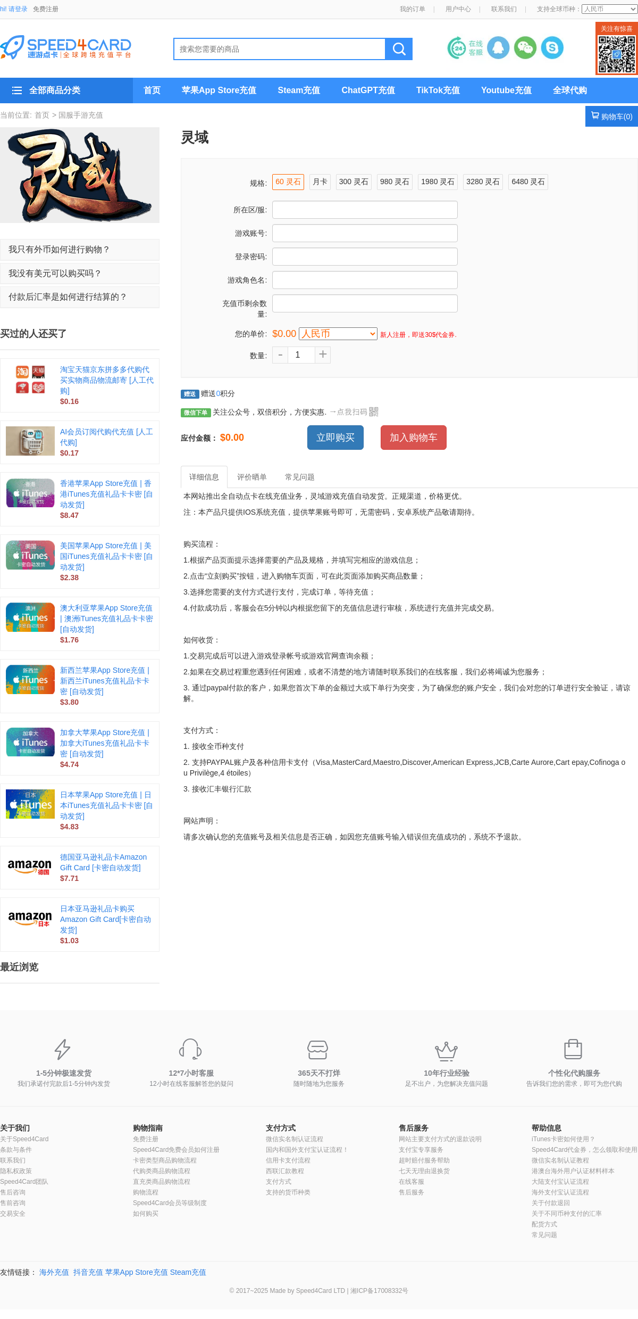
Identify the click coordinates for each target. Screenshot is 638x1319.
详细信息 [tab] (204, 477)
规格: (258, 183)
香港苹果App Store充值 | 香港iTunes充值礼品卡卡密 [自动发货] (106, 494)
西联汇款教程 (285, 1171)
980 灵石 (394, 181)
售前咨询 (13, 1203)
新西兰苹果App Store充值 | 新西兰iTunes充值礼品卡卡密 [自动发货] (104, 681)
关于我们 (15, 1128)
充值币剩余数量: (244, 308)
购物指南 (148, 1128)
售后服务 (414, 1128)
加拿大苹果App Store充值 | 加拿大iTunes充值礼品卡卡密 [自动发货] (104, 743)
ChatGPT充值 (367, 90)
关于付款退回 (551, 1203)
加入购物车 (414, 437)
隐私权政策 (16, 1171)
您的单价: (251, 333)
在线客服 (411, 1181)
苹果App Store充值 (219, 90)
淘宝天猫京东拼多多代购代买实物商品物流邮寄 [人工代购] (107, 380)
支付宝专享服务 (421, 1149)
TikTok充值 (438, 90)
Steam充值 (299, 90)
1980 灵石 (438, 181)
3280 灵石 (483, 181)
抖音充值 (88, 1272)
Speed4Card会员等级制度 (170, 1203)
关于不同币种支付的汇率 (567, 1213)
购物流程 (145, 1192)
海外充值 (54, 1272)
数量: (258, 355)
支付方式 (281, 1128)
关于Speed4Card (24, 1139)
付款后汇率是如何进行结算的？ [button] (68, 296)
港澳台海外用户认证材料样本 (573, 1171)
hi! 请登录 (14, 9)
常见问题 (544, 1235)
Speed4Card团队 (24, 1181)
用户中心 (458, 9)
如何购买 (145, 1213)
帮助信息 (546, 1128)
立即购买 (335, 437)
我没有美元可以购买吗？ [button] (55, 273)
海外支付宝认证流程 (560, 1192)
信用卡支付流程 (288, 1160)
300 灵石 (353, 181)
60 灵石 (287, 181)
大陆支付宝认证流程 (560, 1181)
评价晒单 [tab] (252, 477)
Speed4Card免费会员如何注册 (176, 1149)
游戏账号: (251, 233)
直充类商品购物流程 (161, 1181)
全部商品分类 (54, 90)
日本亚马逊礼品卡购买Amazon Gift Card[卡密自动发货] (105, 919)
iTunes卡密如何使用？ (563, 1139)
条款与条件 (16, 1149)
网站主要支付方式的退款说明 (440, 1139)
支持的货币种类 (288, 1192)
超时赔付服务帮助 (424, 1160)
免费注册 (45, 9)
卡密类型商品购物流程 (165, 1160)
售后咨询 (13, 1192)
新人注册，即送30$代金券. (418, 335)
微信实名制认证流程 (294, 1139)
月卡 (320, 181)
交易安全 (13, 1213)
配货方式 (544, 1224)
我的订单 (412, 9)
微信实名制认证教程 (560, 1160)
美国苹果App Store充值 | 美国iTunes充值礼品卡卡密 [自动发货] (106, 556)
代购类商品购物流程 (161, 1171)
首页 (152, 90)
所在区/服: (250, 209)
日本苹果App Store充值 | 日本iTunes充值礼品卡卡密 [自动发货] (106, 805)
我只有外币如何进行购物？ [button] (60, 249)
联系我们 (504, 9)
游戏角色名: (247, 280)
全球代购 (570, 90)
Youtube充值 (506, 90)
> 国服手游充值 (77, 115)
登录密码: (251, 256)
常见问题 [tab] (300, 477)
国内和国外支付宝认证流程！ (307, 1149)
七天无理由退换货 (424, 1171)
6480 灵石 (528, 181)
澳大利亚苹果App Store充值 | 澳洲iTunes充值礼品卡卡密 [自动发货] (106, 618)
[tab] (80, 250)
